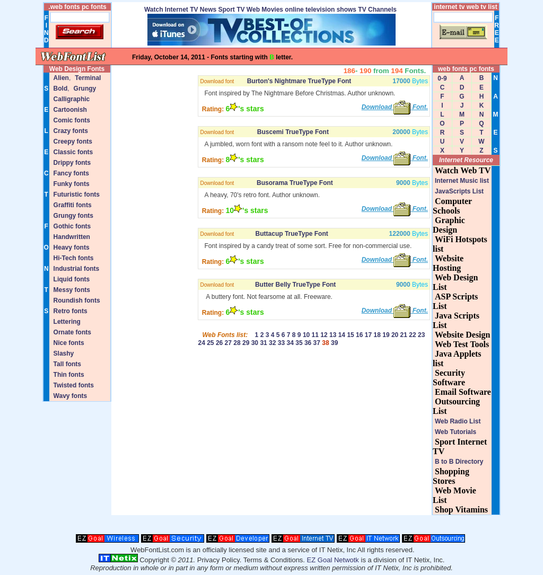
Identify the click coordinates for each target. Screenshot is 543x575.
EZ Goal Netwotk (333, 560)
